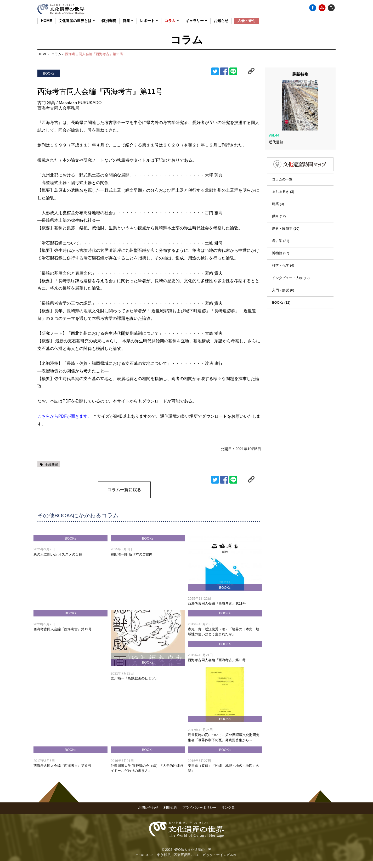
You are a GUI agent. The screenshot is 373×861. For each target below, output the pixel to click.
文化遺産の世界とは (77, 21)
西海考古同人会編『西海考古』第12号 (62, 629)
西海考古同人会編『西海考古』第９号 (62, 765)
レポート (149, 21)
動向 (275, 206)
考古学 (277, 231)
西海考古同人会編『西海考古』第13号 (217, 603)
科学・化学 (280, 256)
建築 (275, 194)
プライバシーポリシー (199, 807)
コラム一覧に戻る (124, 489)
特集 (128, 21)
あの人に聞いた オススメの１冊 (57, 554)
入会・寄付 (247, 21)
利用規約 (170, 807)
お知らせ (221, 21)
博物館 (277, 243)
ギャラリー (196, 21)
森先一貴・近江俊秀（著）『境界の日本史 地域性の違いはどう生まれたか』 (223, 631)
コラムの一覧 (282, 170)
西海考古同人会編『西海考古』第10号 (217, 660)
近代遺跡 (276, 132)
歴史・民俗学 (282, 219)
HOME (46, 21)
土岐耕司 (51, 465)
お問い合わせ (148, 807)
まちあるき (280, 182)
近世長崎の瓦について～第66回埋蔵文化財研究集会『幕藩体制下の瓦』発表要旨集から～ (223, 737)
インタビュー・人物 (287, 268)
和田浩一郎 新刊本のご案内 (131, 554)
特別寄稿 (108, 21)
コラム (172, 21)
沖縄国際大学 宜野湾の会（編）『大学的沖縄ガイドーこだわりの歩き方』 (147, 767)
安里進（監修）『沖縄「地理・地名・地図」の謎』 (223, 767)
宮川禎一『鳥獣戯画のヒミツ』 (134, 678)
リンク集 (228, 807)
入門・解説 (280, 280)
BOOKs (277, 293)
